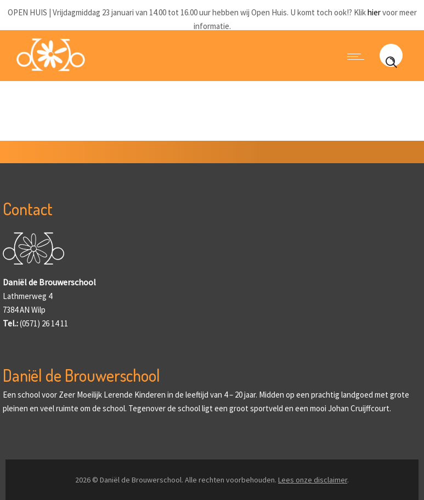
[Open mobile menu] (358, 56)
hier (374, 12)
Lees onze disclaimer (312, 480)
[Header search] (391, 68)
